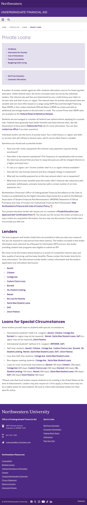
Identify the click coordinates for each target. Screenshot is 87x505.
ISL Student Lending (16, 290)
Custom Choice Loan (16, 281)
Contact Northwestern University (15, 476)
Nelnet (10, 294)
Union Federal (13, 312)
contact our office (10, 129)
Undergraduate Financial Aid (24, 12)
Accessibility (7, 461)
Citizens (10, 273)
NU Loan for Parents (16, 299)
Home (4, 27)
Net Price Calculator (16, 76)
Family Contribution (16, 59)
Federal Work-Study (51, 433)
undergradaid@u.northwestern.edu (18, 442)
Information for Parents (17, 52)
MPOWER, (55, 344)
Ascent (10, 268)
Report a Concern (9, 484)
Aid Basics (12, 49)
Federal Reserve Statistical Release (36, 114)
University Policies (9, 488)
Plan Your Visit (49, 441)
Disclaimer (81, 501)
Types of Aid (14, 27)
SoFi (9, 307)
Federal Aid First (34, 126)
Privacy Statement (9, 480)
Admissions (48, 437)
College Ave (12, 277)
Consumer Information (17, 79)
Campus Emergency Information (14, 469)
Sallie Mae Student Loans (18, 303)
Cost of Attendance (15, 56)
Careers (5, 473)
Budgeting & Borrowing (17, 63)
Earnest (10, 286)
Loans (24, 27)
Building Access (8, 465)
